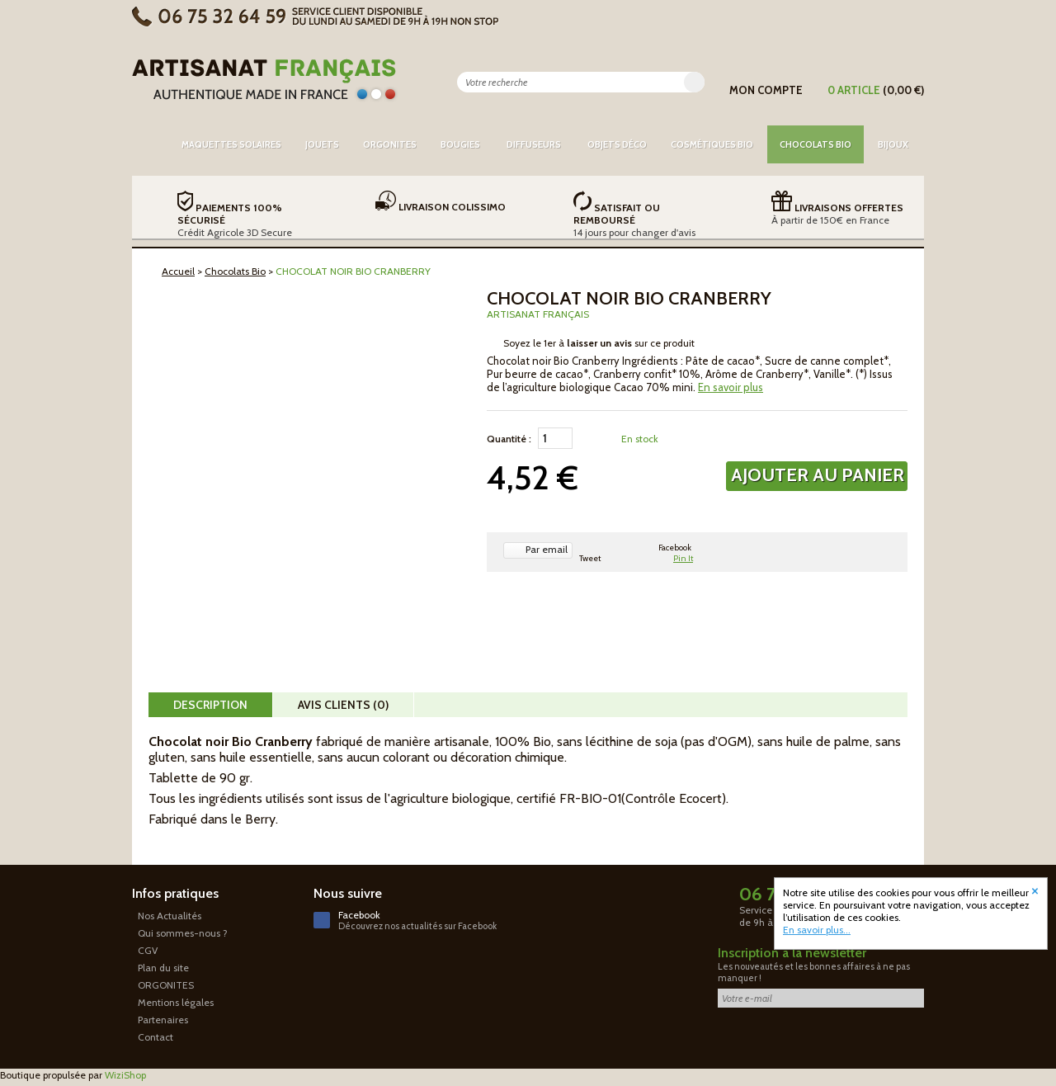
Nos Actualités (169, 915)
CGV (148, 950)
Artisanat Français (538, 314)
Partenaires (163, 1019)
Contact (155, 1037)
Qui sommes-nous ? (183, 933)
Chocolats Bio (235, 271)
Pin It (683, 558)
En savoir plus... (817, 929)
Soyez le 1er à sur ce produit (599, 343)
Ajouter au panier (817, 475)
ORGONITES (166, 985)
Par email (547, 549)
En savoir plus (730, 387)
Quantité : (509, 438)
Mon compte (766, 89)
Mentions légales (176, 1002)
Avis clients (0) (343, 704)
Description (210, 704)
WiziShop (125, 1075)
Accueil (178, 271)
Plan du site (163, 967)
